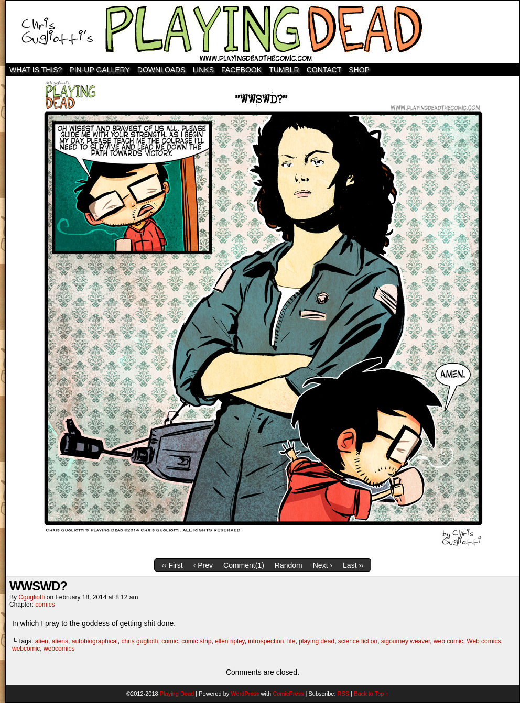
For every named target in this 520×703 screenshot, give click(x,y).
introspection (266, 641)
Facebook (241, 69)
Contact (324, 69)
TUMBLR (284, 69)
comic (169, 641)
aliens (60, 641)
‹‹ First (171, 565)
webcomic (26, 648)
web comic (448, 641)
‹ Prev (203, 565)
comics (45, 604)
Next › (322, 565)
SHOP (359, 69)
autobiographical (95, 641)
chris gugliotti (139, 641)
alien (41, 641)
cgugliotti (31, 597)
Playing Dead (262, 32)
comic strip (196, 641)
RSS (344, 693)
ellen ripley (229, 641)
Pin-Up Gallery (99, 69)
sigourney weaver (405, 641)
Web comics (484, 641)
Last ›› (353, 565)
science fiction (357, 641)
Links (203, 69)
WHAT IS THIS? (35, 69)
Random (288, 565)
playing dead (316, 641)
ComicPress (288, 693)
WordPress (245, 693)
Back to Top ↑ (371, 693)
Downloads (161, 69)
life (291, 641)
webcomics (59, 648)
